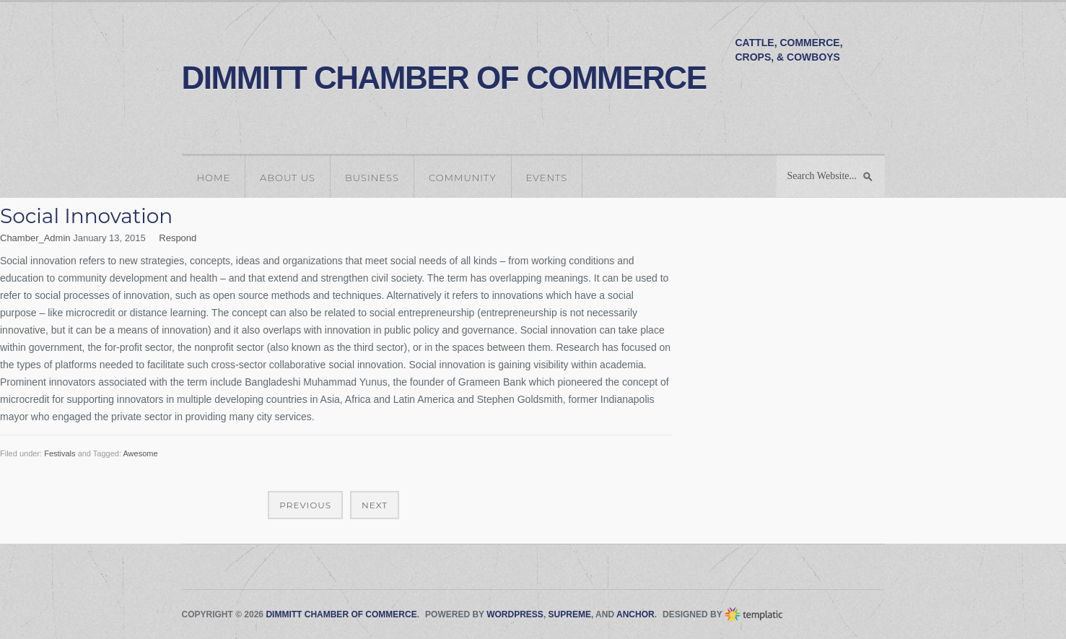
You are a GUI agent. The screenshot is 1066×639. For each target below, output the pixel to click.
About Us (287, 177)
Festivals (59, 453)
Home (214, 177)
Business (372, 177)
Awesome (140, 453)
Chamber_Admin (35, 237)
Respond (177, 237)
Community (463, 177)
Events (547, 177)
